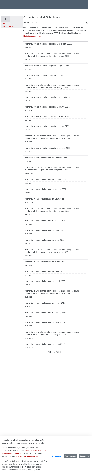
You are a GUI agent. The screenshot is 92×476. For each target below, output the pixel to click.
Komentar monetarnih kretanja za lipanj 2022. (45, 240)
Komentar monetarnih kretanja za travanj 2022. (45, 271)
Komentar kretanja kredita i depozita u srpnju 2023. (47, 66)
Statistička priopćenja (32, 36)
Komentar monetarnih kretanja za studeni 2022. (45, 179)
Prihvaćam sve (70, 456)
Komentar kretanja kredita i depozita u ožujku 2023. (47, 116)
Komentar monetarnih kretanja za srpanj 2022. (45, 230)
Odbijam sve (84, 456)
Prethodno (51, 352)
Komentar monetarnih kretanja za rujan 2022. (44, 199)
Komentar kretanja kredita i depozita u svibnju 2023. (47, 97)
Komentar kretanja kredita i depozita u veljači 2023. (47, 126)
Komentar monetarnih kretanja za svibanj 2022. (45, 262)
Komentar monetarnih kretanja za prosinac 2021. (46, 322)
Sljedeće (61, 352)
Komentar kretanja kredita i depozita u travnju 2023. (47, 107)
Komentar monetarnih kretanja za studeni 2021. (45, 344)
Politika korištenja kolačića (27, 456)
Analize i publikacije (8, 25)
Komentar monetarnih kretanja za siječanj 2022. (46, 313)
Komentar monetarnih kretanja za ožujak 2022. (45, 281)
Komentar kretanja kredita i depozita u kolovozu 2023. (48, 44)
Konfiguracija (56, 456)
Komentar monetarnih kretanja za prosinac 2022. (46, 158)
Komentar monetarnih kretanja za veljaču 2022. (45, 303)
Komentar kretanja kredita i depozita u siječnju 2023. (48, 148)
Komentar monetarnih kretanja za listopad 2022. (46, 189)
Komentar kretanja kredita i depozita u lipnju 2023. (47, 75)
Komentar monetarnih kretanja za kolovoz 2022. (46, 221)
